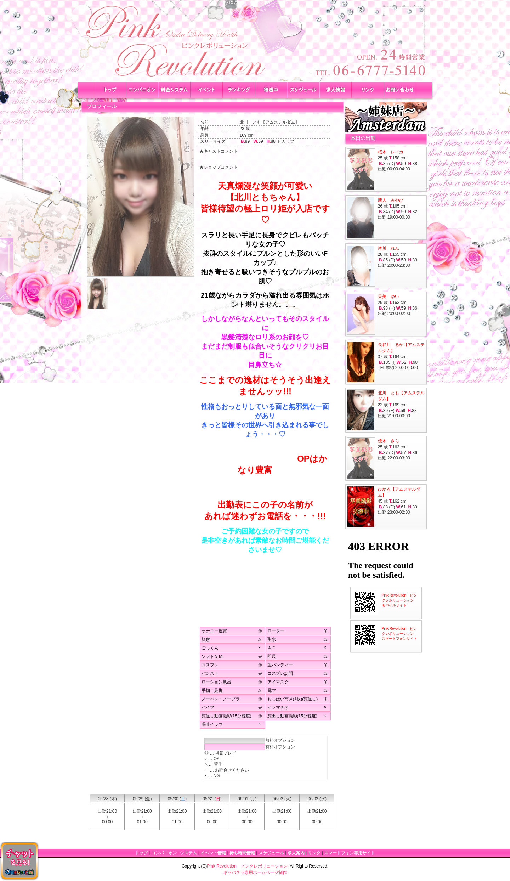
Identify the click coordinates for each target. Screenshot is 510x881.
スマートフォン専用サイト (349, 853)
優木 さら (388, 441)
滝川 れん (388, 248)
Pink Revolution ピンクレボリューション (247, 866)
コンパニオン (164, 853)
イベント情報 (213, 853)
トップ (141, 853)
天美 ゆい (388, 296)
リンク (314, 853)
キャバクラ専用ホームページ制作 (255, 872)
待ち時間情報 (242, 853)
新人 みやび (390, 200)
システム (188, 853)
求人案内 (296, 853)
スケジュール (271, 853)
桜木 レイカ (390, 151)
